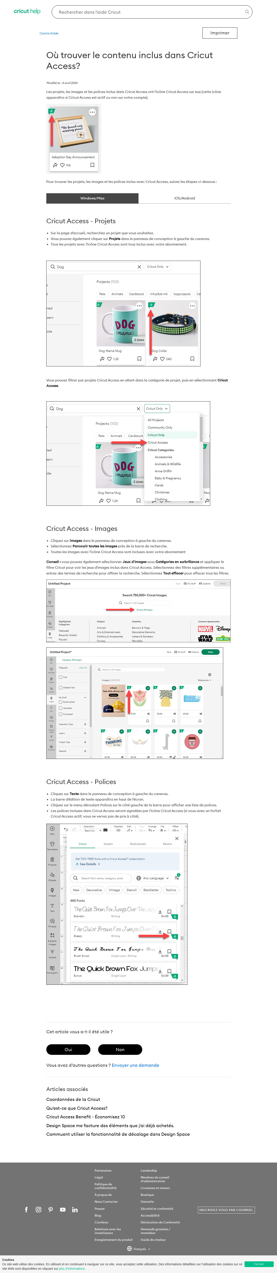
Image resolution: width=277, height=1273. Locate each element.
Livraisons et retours (155, 1188)
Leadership (149, 1171)
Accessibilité (150, 1215)
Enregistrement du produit (114, 1240)
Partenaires (103, 1171)
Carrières (101, 1222)
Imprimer (219, 32)
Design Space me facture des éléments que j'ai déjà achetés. (110, 1125)
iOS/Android (184, 198)
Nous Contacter (106, 1202)
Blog (98, 1215)
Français (137, 1249)
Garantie (147, 1202)
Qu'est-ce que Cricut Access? (76, 1108)
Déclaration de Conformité (160, 1222)
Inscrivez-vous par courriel (226, 1210)
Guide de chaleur (153, 1240)
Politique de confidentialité (105, 1186)
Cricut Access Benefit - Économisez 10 (85, 1116)
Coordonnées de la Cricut (73, 1099)
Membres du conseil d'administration (155, 1179)
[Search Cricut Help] (152, 12)
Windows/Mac (92, 198)
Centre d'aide (49, 33)
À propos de (103, 1195)
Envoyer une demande (135, 1065)
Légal (99, 1177)
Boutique (147, 1195)
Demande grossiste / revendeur (155, 1231)
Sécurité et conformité (157, 1209)
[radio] (68, 1049)
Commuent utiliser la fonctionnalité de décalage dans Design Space (118, 1134)
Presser (100, 1209)
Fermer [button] (259, 1264)
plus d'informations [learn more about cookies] (71, 1268)
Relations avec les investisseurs (108, 1231)
